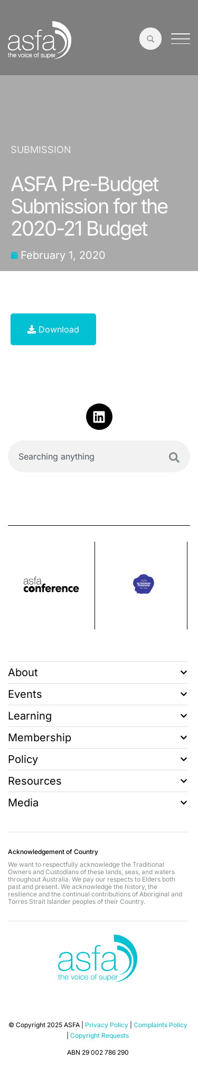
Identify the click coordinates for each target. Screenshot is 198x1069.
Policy (97, 759)
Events (97, 694)
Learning (97, 716)
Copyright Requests (99, 1035)
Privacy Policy (106, 1025)
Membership (97, 738)
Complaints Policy (160, 1025)
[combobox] (99, 456)
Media (97, 803)
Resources (97, 781)
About (97, 672)
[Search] (174, 457)
